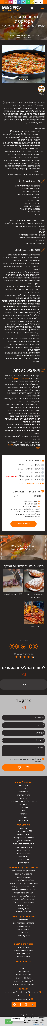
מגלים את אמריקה (23, 850)
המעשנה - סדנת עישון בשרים (23, 837)
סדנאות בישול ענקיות (23, 912)
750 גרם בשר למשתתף (23, 831)
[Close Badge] (24, 1017)
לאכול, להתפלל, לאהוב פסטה (23, 844)
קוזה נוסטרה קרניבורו (23, 834)
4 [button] (21, 79)
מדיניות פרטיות (23, 820)
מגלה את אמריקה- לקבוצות (23, 893)
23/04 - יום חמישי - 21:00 (31, 468)
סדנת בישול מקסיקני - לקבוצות (23, 896)
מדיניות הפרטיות (38, 1024)
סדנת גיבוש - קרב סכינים (23, 874)
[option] (23, 64)
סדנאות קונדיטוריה (23, 795)
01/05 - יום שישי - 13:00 (25, 476)
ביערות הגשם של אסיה (24, 847)
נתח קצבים (23, 828)
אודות (23, 788)
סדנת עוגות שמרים (23, 926)
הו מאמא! (23, 968)
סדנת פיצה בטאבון (23, 929)
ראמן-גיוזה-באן (23, 863)
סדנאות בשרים (23, 947)
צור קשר (23, 814)
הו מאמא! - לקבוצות (23, 978)
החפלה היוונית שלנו (23, 853)
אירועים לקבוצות (23, 905)
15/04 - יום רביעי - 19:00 (31, 465)
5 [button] (19, 79)
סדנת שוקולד (23, 932)
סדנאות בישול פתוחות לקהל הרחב (19, 35)
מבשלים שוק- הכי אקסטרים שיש (23, 870)
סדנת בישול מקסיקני (23, 840)
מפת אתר (23, 817)
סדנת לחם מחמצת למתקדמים (23, 923)
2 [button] (25, 79)
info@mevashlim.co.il (20, 378)
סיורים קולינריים (23, 908)
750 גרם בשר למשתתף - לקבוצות (23, 889)
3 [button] (23, 79)
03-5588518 (22, 995)
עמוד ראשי (35, 35)
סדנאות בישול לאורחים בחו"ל (23, 902)
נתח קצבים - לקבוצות (23, 877)
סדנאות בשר (23, 804)
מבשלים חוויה (23, 785)
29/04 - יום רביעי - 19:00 (31, 472)
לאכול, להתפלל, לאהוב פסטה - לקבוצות (24, 883)
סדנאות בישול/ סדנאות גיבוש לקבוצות (23, 801)
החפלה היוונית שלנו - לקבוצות (23, 880)
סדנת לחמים (23, 919)
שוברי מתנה (23, 807)
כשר (36, 2)
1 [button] (27, 79)
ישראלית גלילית (23, 859)
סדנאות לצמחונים (23, 956)
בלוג (23, 810)
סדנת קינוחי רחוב (23, 935)
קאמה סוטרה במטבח (23, 974)
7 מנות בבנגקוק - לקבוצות (23, 981)
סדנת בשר (23, 798)
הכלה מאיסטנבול (23, 856)
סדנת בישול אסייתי (23, 953)
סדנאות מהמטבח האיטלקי (23, 950)
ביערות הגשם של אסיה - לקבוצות (23, 899)
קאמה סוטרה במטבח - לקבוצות (23, 984)
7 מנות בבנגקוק (23, 971)
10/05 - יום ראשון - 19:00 (31, 479)
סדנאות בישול (24, 792)
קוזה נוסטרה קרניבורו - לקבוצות (23, 886)
